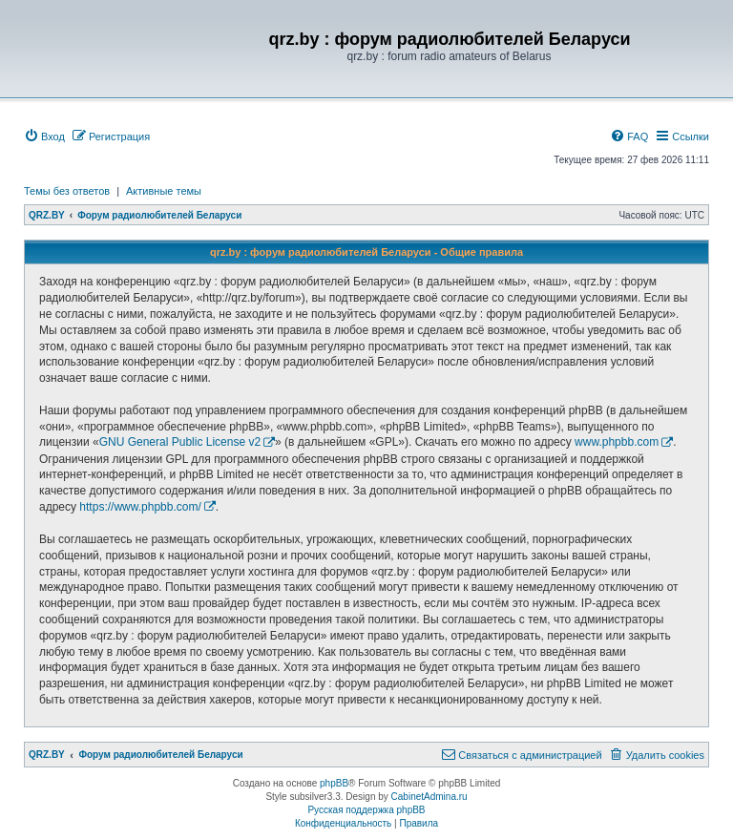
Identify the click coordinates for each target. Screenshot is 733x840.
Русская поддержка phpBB (366, 810)
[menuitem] (44, 136)
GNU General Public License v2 (180, 442)
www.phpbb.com (617, 442)
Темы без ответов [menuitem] (67, 191)
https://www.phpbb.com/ (139, 507)
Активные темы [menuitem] (163, 191)
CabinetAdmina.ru (429, 796)
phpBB (334, 783)
